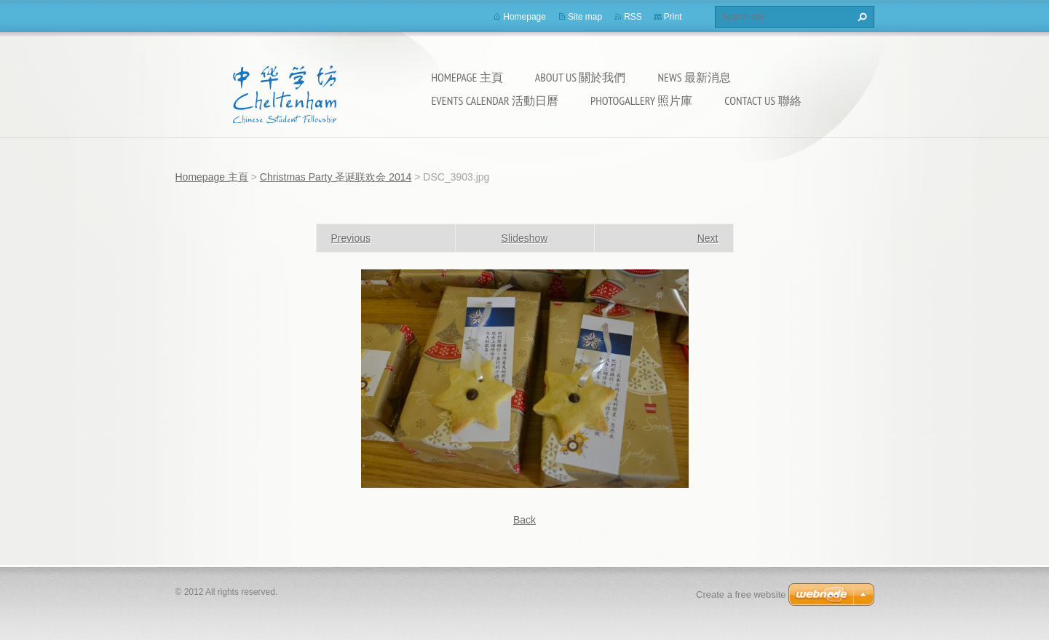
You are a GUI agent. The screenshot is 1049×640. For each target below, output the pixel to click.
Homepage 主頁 (467, 77)
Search (860, 17)
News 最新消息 (694, 77)
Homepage (524, 17)
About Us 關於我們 (580, 77)
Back (524, 520)
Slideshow (525, 238)
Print (673, 17)
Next (708, 238)
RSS (633, 17)
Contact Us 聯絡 (762, 100)
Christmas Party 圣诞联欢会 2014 (336, 177)
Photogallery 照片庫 (641, 100)
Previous (351, 238)
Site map (585, 17)
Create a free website (741, 594)
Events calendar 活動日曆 (495, 100)
